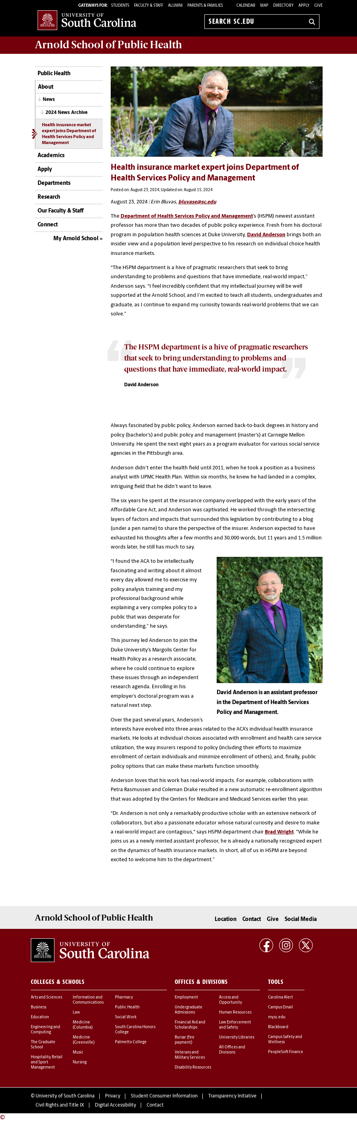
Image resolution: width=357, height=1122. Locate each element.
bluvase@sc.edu (197, 202)
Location (225, 920)
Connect (48, 225)
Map (264, 6)
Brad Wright (279, 832)
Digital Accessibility (115, 1105)
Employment (186, 997)
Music (78, 1052)
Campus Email (280, 1007)
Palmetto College (131, 1042)
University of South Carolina (65, 1096)
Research (49, 197)
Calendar (245, 6)
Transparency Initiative (232, 1096)
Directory (283, 6)
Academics (51, 156)
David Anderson (266, 234)
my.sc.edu (276, 1017)
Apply (304, 6)
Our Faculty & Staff (60, 211)
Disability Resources (193, 1067)
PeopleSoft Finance (285, 1052)
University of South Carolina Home (87, 19)
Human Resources (235, 1012)
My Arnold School (75, 239)
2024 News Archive (66, 112)
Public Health (54, 74)
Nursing (80, 1062)
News (49, 99)
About (45, 87)
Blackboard (278, 1027)
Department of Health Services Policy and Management (187, 216)
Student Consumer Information (164, 1096)
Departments (54, 183)
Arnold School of (108, 45)
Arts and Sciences (46, 997)
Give (318, 6)
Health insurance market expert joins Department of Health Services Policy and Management (69, 134)
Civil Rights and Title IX (60, 1105)
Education (40, 1017)
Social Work (125, 1017)
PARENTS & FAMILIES (205, 6)
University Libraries (236, 1037)
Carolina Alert (280, 997)
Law (76, 1012)
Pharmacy (124, 997)
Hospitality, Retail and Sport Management (46, 1062)
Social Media (301, 920)
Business (38, 1007)
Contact (251, 920)
